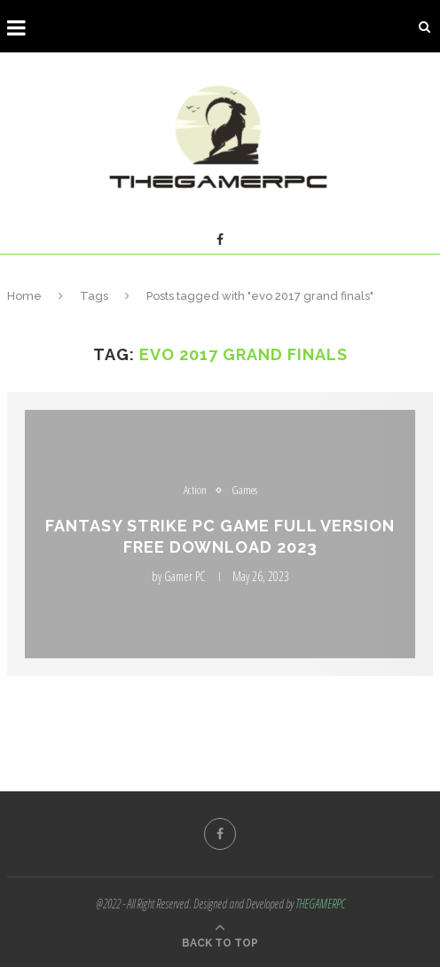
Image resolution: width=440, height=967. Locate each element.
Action (195, 491)
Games (244, 491)
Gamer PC (184, 576)
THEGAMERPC (320, 903)
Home (24, 296)
